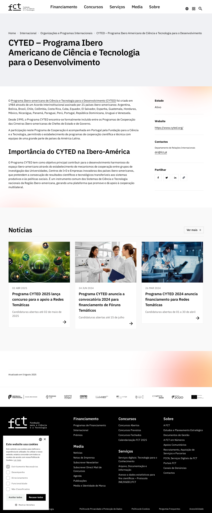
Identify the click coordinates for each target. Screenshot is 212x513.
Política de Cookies (141, 508)
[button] (26, 505)
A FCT (166, 424)
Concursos (97, 8)
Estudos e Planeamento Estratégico (183, 429)
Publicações (80, 480)
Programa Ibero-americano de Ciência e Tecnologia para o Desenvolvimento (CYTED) (63, 100)
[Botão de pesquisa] (200, 8)
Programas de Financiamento (89, 424)
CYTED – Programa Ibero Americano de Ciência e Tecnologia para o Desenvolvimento (149, 32)
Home (12, 32)
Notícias (77, 452)
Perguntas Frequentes (169, 508)
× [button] (44, 439)
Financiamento (76, 8)
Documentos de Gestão (176, 434)
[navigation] (187, 8)
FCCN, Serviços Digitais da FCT (180, 457)
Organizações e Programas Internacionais (66, 32)
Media (128, 8)
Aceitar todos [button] (15, 497)
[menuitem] (76, 9)
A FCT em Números (174, 439)
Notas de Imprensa (84, 457)
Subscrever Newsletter (86, 461)
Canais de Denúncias (175, 467)
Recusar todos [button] (36, 497)
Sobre (141, 8)
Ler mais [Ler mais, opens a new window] (17, 460)
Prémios (78, 434)
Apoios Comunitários (174, 444)
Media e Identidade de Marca (89, 485)
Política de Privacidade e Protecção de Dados (101, 508)
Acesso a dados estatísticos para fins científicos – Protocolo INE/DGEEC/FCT (136, 478)
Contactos (169, 472)
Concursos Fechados (129, 434)
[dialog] (26, 473)
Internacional (80, 429)
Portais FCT (169, 462)
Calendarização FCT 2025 (132, 439)
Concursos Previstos (129, 429)
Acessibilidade (196, 508)
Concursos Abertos (128, 424)
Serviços (114, 8)
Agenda (77, 475)
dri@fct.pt (161, 151)
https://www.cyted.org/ (169, 127)
